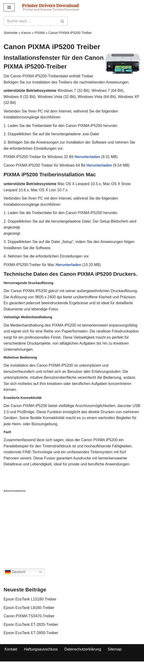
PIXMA (40, 33)
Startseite (11, 33)
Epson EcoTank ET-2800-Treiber (31, 634)
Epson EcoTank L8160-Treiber (29, 609)
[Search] (30, 21)
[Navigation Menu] (9, 7)
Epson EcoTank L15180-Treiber (30, 601)
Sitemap (115, 651)
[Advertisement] (72, 527)
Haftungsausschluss (41, 651)
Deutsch (15, 573)
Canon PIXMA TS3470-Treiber (29, 617)
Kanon (26, 33)
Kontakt (11, 651)
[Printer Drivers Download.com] (50, 7)
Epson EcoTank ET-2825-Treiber (31, 626)
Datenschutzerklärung (83, 651)
